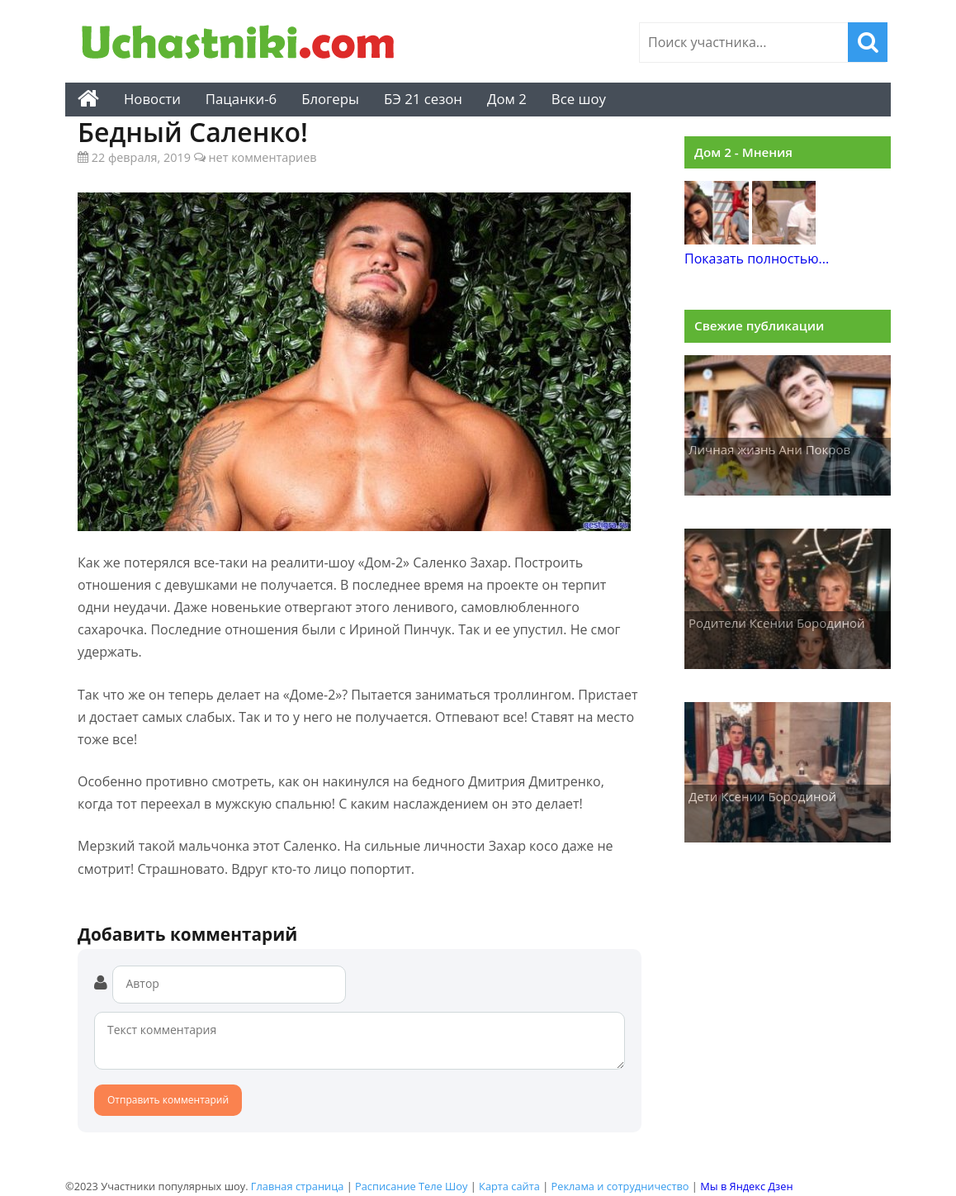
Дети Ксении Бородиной (762, 796)
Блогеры (330, 98)
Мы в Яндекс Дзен (746, 1186)
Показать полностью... (756, 258)
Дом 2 (507, 98)
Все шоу (578, 98)
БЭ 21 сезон (423, 98)
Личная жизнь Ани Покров (769, 449)
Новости (152, 98)
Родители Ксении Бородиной (777, 623)
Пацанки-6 (241, 98)
